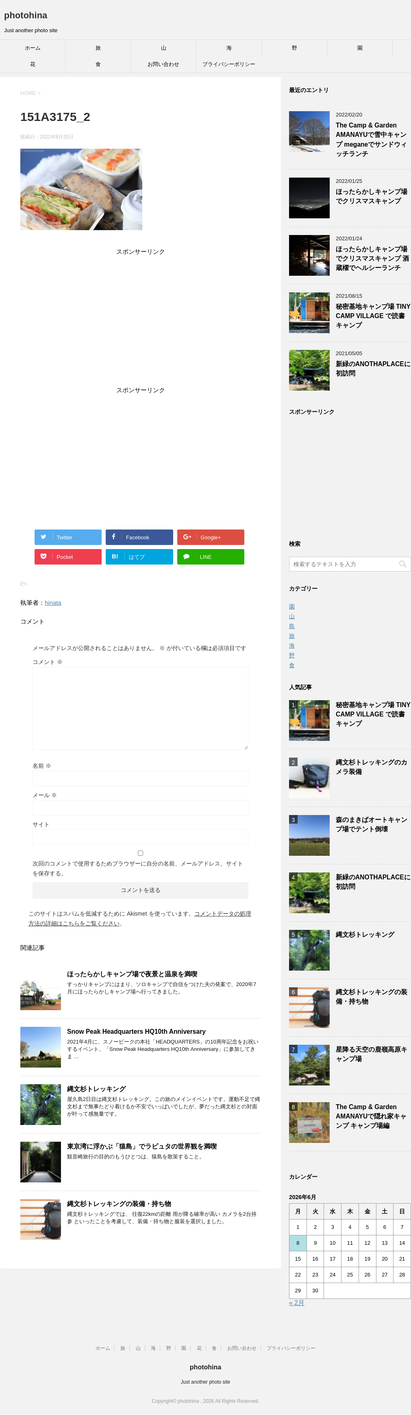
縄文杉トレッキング (96, 1088)
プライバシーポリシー (228, 64)
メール (45, 795)
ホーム (33, 48)
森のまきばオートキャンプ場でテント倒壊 (371, 824)
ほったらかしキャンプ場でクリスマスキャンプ (371, 196)
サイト (41, 824)
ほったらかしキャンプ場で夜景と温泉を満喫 (132, 974)
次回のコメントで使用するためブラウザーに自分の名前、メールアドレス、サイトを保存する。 (138, 868)
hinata (53, 602)
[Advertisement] (140, 322)
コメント (48, 662)
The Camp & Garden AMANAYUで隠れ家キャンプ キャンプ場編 (371, 1116)
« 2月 (296, 1302)
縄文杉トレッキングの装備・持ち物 (119, 1203)
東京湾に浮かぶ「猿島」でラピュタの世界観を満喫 (142, 1146)
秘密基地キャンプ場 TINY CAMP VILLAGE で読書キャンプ (373, 316)
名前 (42, 765)
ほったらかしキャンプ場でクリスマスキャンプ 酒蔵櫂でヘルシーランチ (372, 259)
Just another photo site (205, 1382)
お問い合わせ (163, 64)
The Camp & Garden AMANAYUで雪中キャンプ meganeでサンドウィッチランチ (371, 139)
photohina (25, 15)
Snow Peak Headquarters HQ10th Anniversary (136, 1031)
